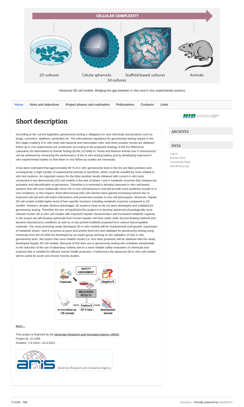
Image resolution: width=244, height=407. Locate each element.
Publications (125, 104)
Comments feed (180, 162)
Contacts (147, 104)
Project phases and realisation (88, 104)
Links (164, 104)
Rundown (186, 402)
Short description (42, 121)
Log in (174, 153)
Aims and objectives (44, 104)
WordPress (226, 402)
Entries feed (177, 157)
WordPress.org (179, 166)
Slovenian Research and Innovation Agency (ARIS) (86, 334)
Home (19, 104)
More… (20, 326)
